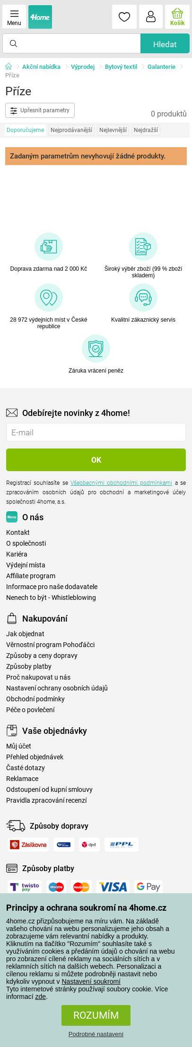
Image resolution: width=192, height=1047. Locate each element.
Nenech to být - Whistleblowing (51, 597)
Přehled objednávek (34, 757)
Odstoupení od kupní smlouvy (49, 789)
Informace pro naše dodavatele (51, 586)
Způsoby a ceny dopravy (42, 655)
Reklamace (22, 778)
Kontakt (18, 532)
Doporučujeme (25, 130)
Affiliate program (30, 576)
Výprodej (83, 66)
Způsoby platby (29, 666)
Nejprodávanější (71, 130)
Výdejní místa (25, 565)
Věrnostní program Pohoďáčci (50, 644)
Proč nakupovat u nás (38, 677)
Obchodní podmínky (35, 699)
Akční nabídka (41, 66)
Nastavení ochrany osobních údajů (57, 688)
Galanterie (161, 66)
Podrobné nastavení (96, 1034)
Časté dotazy (25, 768)
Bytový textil (121, 66)
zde (40, 996)
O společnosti (26, 543)
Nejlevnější (113, 130)
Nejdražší (146, 130)
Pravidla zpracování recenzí (46, 800)
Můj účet (18, 746)
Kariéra (16, 554)
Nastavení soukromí (91, 981)
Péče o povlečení (30, 710)
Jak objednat (25, 634)
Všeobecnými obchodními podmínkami (121, 483)
